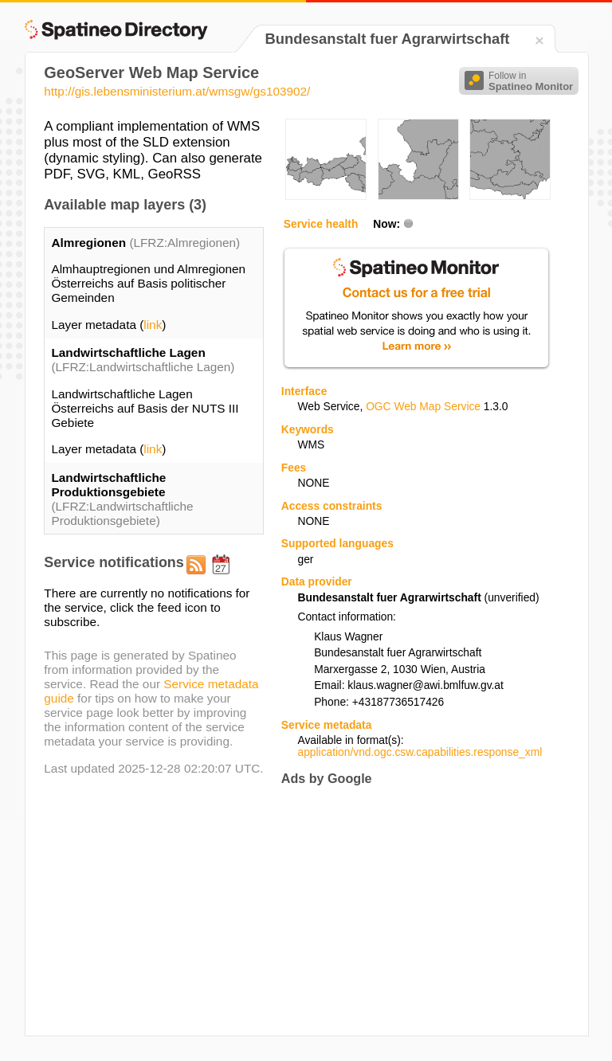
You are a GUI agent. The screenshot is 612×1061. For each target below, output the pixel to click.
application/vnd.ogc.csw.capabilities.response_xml (419, 752)
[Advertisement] (415, 910)
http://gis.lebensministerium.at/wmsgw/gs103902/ (177, 91)
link (152, 324)
